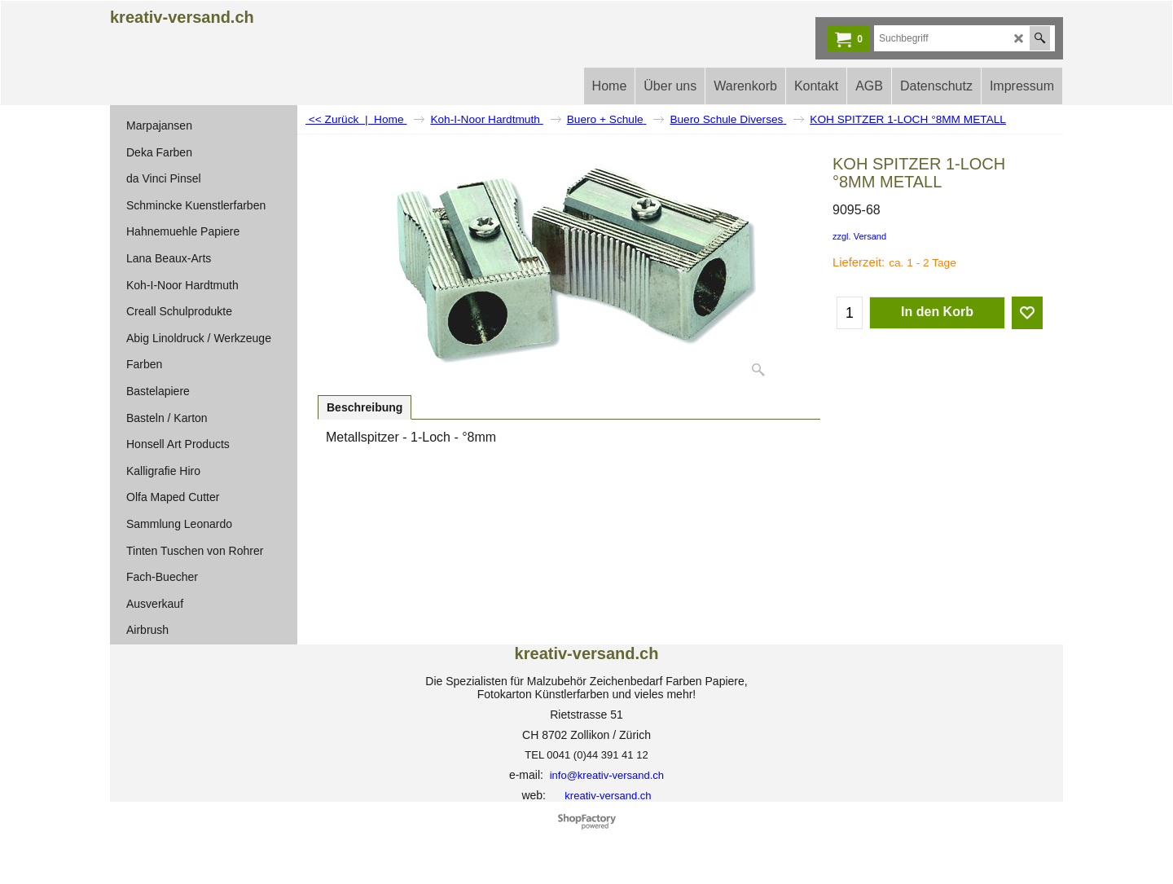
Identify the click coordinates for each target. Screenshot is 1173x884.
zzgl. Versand (859, 236)
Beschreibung (364, 407)
